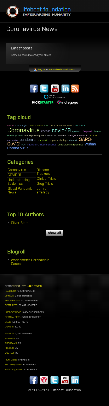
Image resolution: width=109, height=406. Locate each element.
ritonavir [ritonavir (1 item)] (73, 140)
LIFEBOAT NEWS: (13, 312)
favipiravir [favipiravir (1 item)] (88, 131)
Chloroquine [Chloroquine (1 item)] (79, 125)
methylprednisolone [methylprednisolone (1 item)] (77, 135)
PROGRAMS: (11, 343)
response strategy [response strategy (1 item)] (58, 140)
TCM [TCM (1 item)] (23, 144)
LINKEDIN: (10, 295)
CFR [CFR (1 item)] (46, 125)
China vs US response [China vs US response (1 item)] (61, 125)
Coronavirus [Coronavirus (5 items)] (23, 130)
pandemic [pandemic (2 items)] (27, 140)
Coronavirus (17, 170)
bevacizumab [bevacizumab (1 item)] (36, 125)
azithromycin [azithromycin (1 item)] (21, 125)
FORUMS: (9, 348)
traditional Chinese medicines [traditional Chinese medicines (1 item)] (41, 144)
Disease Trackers (43, 171)
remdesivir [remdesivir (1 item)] (42, 140)
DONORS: (9, 326)
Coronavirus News (32, 28)
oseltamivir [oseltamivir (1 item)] (12, 140)
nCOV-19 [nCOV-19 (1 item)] (93, 135)
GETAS (8, 286)
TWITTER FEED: (12, 300)
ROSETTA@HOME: (14, 369)
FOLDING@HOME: (13, 364)
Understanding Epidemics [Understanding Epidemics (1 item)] (70, 144)
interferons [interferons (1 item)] (51, 135)
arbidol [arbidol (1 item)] (10, 125)
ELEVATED (36, 286)
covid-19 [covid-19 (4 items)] (61, 130)
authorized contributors (62, 69)
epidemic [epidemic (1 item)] (76, 131)
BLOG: (8, 322)
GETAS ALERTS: (13, 317)
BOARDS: (9, 333)
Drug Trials (45, 183)
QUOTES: (9, 353)
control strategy (43, 190)
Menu (96, 12)
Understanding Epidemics (19, 181)
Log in (41, 69)
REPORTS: (10, 338)
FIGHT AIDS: (11, 359)
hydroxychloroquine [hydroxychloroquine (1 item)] (34, 135)
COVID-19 (14, 175)
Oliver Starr (19, 223)
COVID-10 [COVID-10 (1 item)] (45, 131)
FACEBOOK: (11, 291)
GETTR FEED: (11, 305)
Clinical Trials (46, 178)
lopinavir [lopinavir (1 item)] (62, 135)
